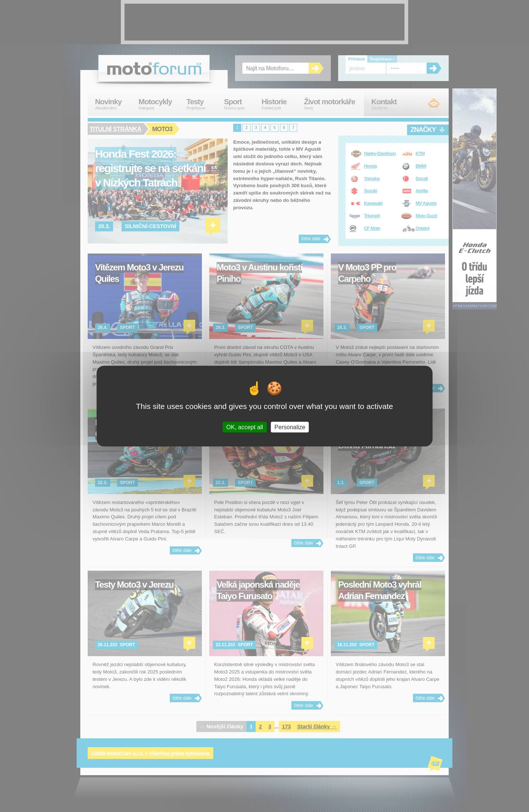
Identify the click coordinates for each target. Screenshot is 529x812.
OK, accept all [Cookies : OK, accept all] (244, 427)
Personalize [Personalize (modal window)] (289, 427)
